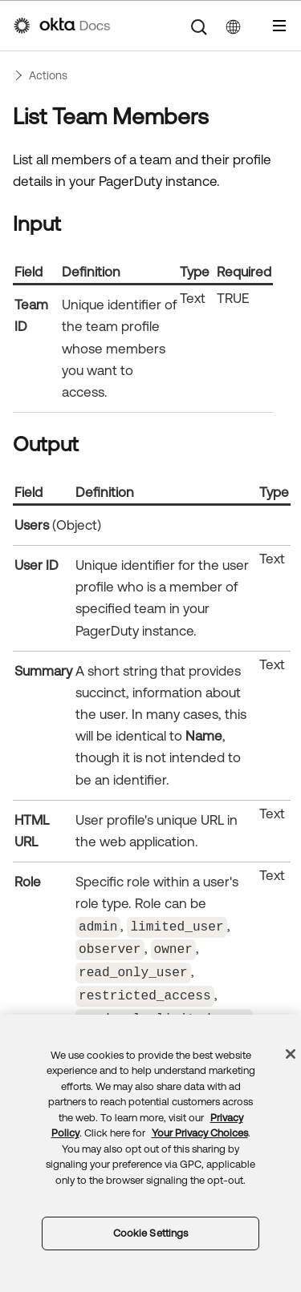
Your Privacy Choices (200, 1133)
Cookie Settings (151, 1233)
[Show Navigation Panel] (279, 25)
